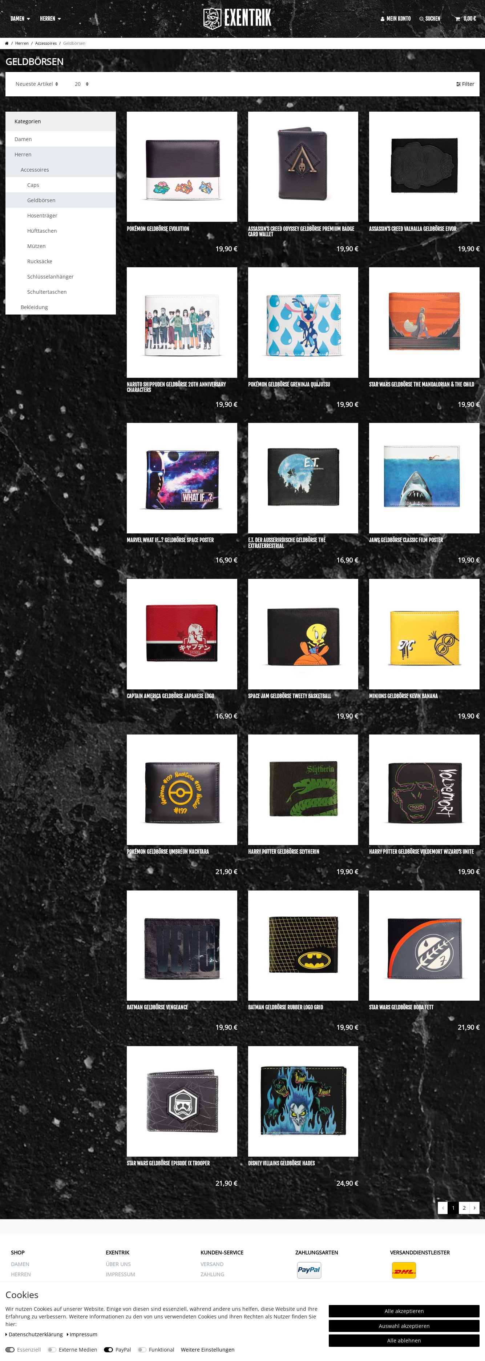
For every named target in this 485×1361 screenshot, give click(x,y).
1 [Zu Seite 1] (453, 1207)
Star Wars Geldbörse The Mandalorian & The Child (421, 385)
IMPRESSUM (120, 1274)
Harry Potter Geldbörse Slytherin (283, 852)
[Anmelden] (396, 18)
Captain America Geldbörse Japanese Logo (170, 696)
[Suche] (433, 18)
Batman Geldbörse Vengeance (157, 1007)
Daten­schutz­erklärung (34, 1334)
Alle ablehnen (404, 1340)
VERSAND (212, 1264)
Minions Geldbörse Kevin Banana (403, 696)
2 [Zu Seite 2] (464, 1207)
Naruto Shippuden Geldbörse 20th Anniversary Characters (176, 387)
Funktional (161, 1349)
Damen (17, 19)
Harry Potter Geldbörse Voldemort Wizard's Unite (421, 852)
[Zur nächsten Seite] (474, 1208)
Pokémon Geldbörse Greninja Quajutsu (289, 385)
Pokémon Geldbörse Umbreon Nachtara (168, 852)
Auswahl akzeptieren (404, 1325)
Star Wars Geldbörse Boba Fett (401, 1007)
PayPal (123, 1349)
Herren (47, 19)
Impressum (82, 1334)
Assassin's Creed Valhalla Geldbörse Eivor (412, 229)
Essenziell (29, 1349)
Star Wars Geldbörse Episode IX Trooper (168, 1163)
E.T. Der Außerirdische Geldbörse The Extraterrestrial (287, 543)
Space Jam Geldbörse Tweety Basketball (289, 696)
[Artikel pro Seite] (82, 84)
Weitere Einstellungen (208, 1349)
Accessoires (46, 43)
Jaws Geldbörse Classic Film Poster (406, 540)
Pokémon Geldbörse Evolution (158, 229)
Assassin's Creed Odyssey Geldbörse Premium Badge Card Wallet (301, 231)
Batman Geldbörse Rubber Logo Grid (285, 1007)
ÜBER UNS (118, 1264)
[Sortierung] (37, 84)
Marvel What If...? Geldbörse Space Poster (170, 540)
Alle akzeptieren (404, 1311)
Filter (465, 83)
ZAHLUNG (212, 1274)
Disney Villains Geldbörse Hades (281, 1163)
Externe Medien (78, 1349)
